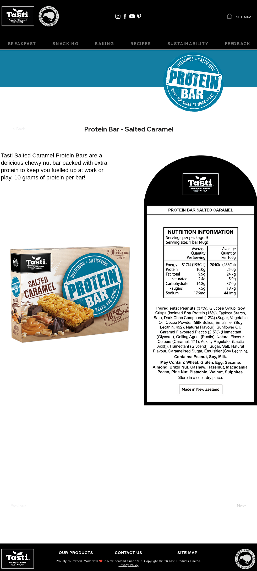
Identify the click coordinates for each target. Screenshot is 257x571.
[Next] (241, 506)
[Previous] (18, 506)
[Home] (229, 16)
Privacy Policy (128, 565)
